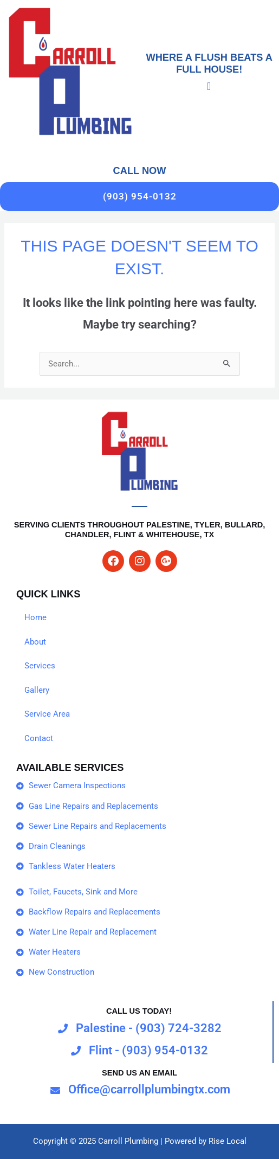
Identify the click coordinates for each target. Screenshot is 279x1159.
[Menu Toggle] (209, 86)
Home (35, 617)
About (35, 642)
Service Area (47, 714)
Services (39, 666)
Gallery (36, 690)
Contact (38, 738)
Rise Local (227, 1141)
